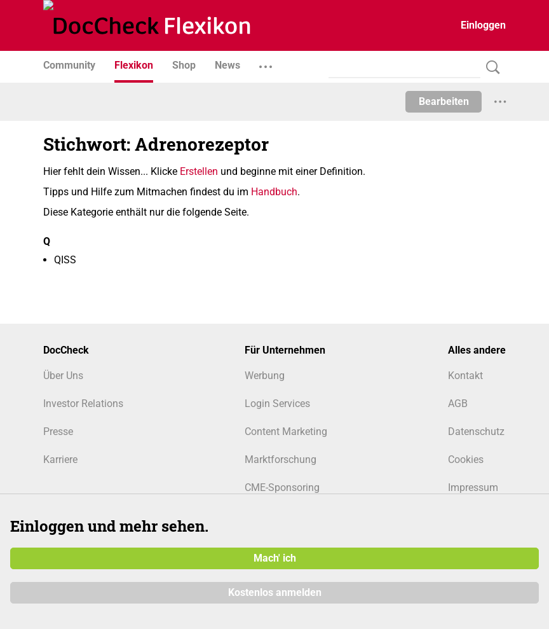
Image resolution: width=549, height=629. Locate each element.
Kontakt (465, 376)
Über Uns (63, 376)
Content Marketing (286, 431)
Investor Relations (83, 403)
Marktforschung (280, 459)
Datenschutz (476, 431)
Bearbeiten (444, 101)
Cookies (466, 459)
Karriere (60, 459)
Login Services (277, 403)
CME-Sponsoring (282, 487)
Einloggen (483, 25)
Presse (58, 431)
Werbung (265, 376)
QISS (65, 260)
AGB (458, 403)
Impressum (473, 487)
